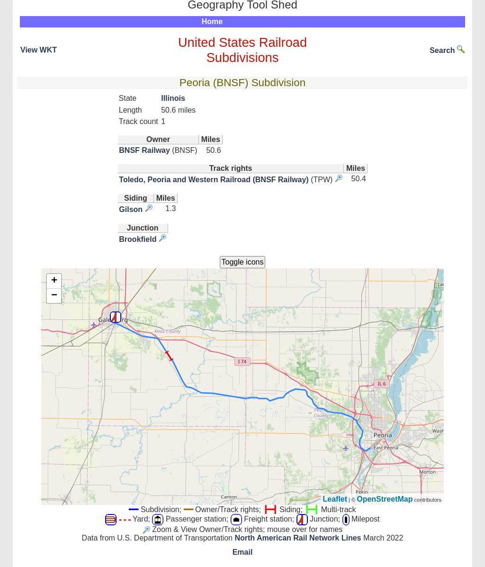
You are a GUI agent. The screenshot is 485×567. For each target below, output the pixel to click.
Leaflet (335, 499)
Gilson (131, 209)
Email (243, 552)
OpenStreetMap (385, 499)
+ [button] (54, 281)
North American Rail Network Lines (297, 538)
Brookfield (137, 239)
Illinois (173, 98)
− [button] (54, 296)
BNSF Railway (144, 150)
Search (447, 50)
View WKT (38, 50)
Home (212, 22)
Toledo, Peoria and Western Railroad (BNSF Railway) (213, 180)
